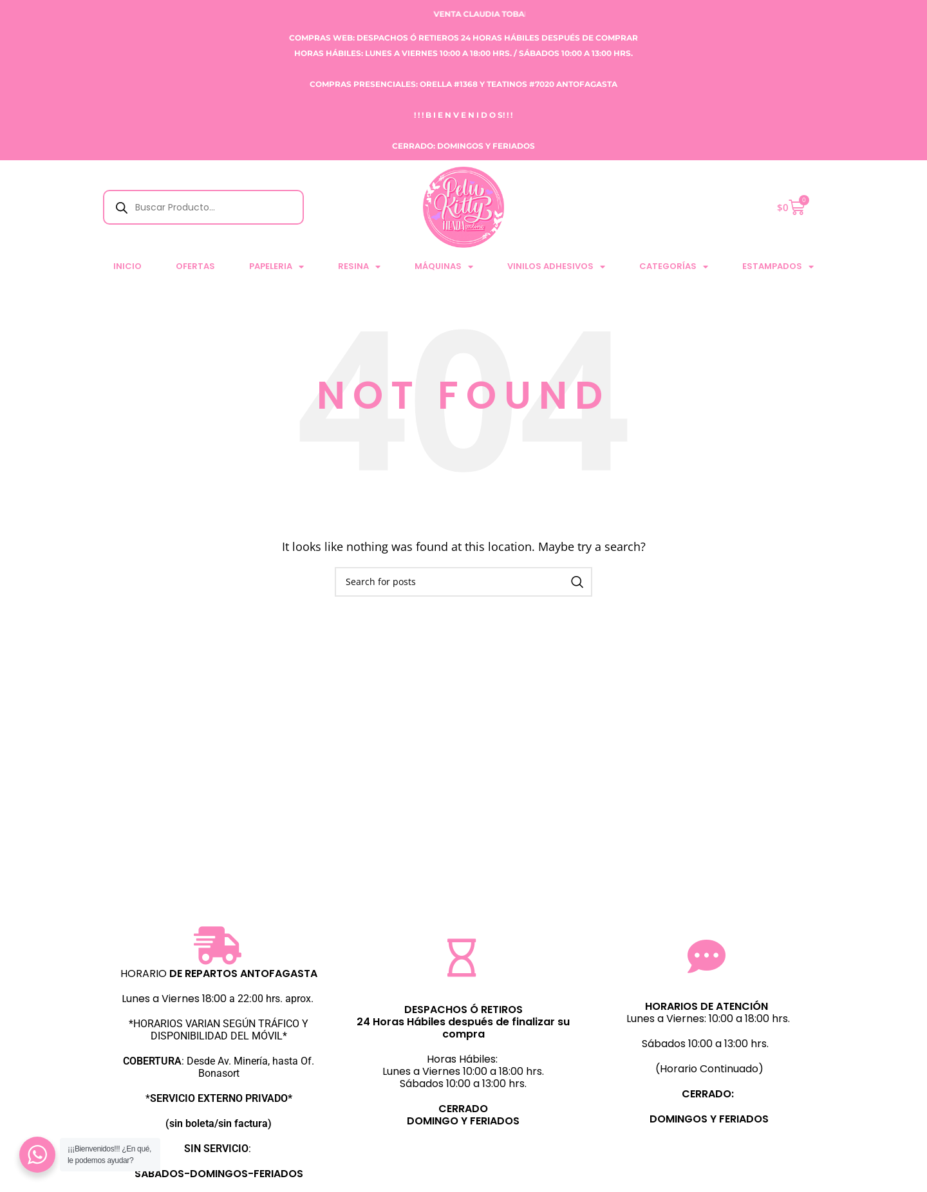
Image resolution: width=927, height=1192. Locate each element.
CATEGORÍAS (673, 266)
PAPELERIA (276, 266)
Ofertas (195, 266)
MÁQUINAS (444, 266)
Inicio (127, 266)
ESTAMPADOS (778, 266)
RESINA (359, 266)
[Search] (463, 582)
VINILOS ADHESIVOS (556, 266)
